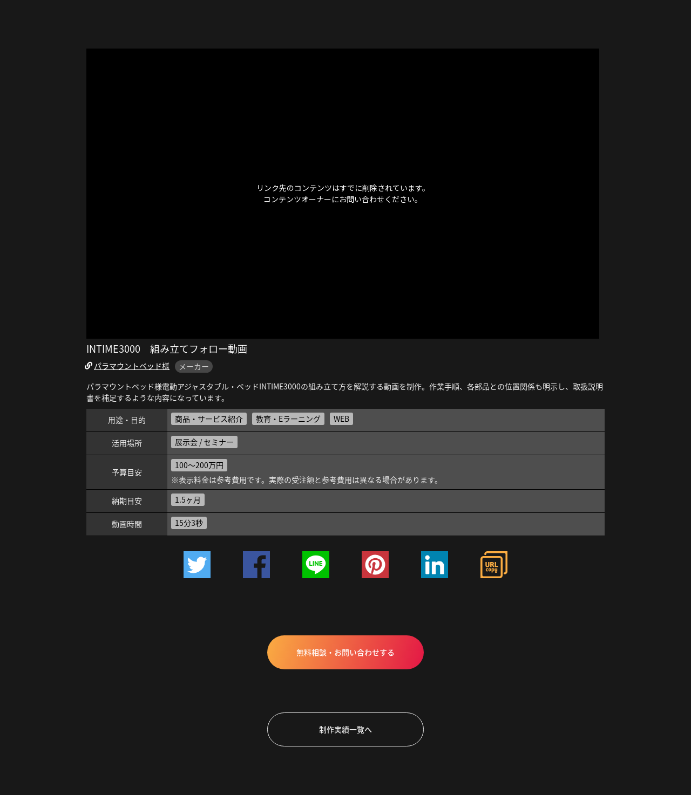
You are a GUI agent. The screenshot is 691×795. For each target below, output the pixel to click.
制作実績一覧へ (345, 729)
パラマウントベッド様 (132, 365)
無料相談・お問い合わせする (345, 652)
